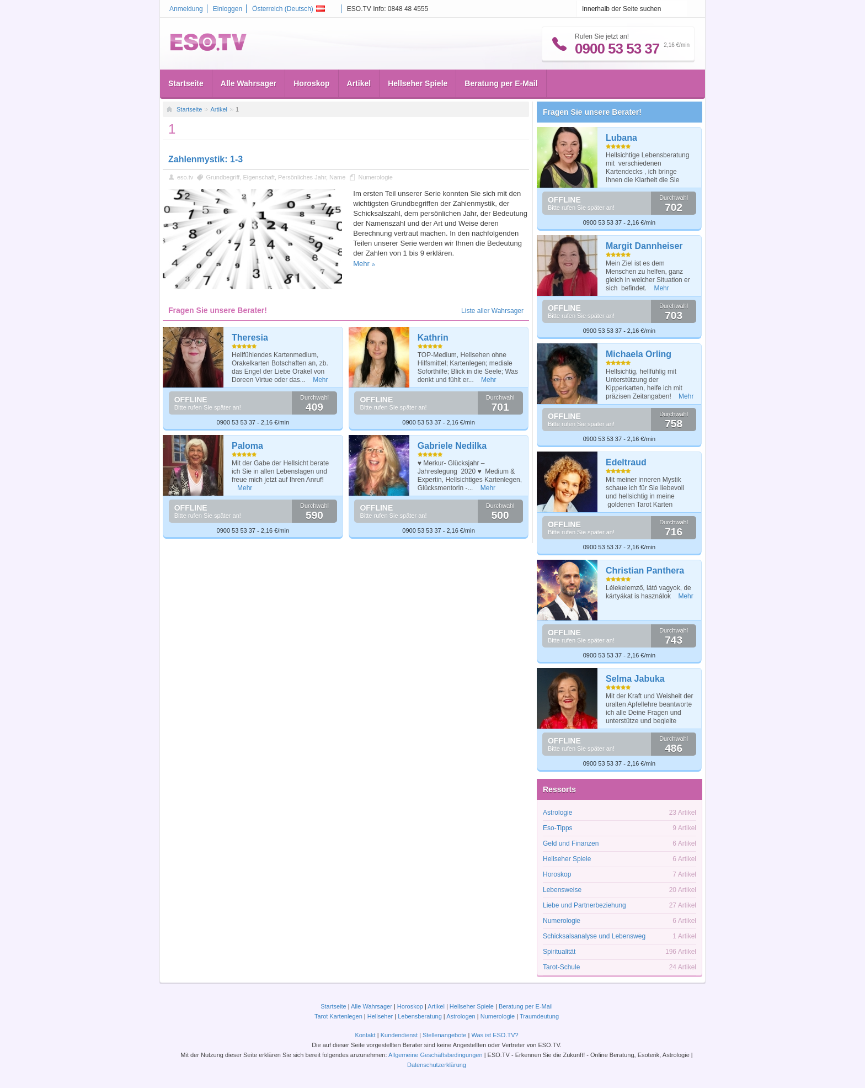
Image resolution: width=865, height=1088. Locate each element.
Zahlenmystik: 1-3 (205, 159)
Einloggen (227, 9)
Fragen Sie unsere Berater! (592, 112)
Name (337, 177)
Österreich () (288, 9)
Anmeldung (186, 9)
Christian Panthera (645, 570)
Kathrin (433, 337)
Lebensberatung (420, 1016)
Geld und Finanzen (571, 843)
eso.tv (185, 177)
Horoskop (311, 83)
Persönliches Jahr (302, 177)
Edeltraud (626, 462)
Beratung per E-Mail (500, 83)
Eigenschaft (259, 177)
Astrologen (461, 1016)
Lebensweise (562, 890)
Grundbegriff (222, 177)
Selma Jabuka (635, 678)
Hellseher (380, 1016)
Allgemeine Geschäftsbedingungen (435, 1055)
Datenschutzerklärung (436, 1065)
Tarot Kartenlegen (338, 1016)
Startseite (186, 83)
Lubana (621, 137)
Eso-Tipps (558, 828)
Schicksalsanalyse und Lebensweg (594, 936)
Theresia (250, 337)
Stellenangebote (445, 1035)
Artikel (359, 83)
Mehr (361, 263)
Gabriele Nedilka (452, 445)
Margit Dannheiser (644, 246)
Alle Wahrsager (248, 83)
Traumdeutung (539, 1016)
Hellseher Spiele (417, 83)
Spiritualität (559, 952)
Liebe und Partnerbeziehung (584, 905)
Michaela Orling (638, 354)
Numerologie (375, 177)
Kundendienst (399, 1035)
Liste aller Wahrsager (492, 311)
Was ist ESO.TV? (494, 1035)
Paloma (247, 445)
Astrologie (557, 812)
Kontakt (365, 1035)
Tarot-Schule (561, 967)
